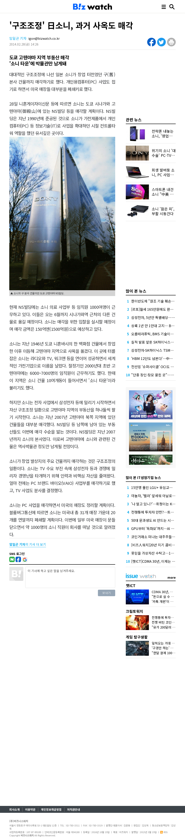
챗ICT (131, 585)
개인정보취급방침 (51, 809)
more (171, 577)
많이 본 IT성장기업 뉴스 (143, 477)
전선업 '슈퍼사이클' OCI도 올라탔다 (157, 366)
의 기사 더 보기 (27, 544)
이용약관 (30, 809)
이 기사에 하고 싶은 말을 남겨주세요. (70, 577)
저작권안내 (73, 809)
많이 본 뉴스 (136, 291)
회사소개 (14, 809)
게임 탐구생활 (137, 637)
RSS (163, 832)
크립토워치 (134, 611)
